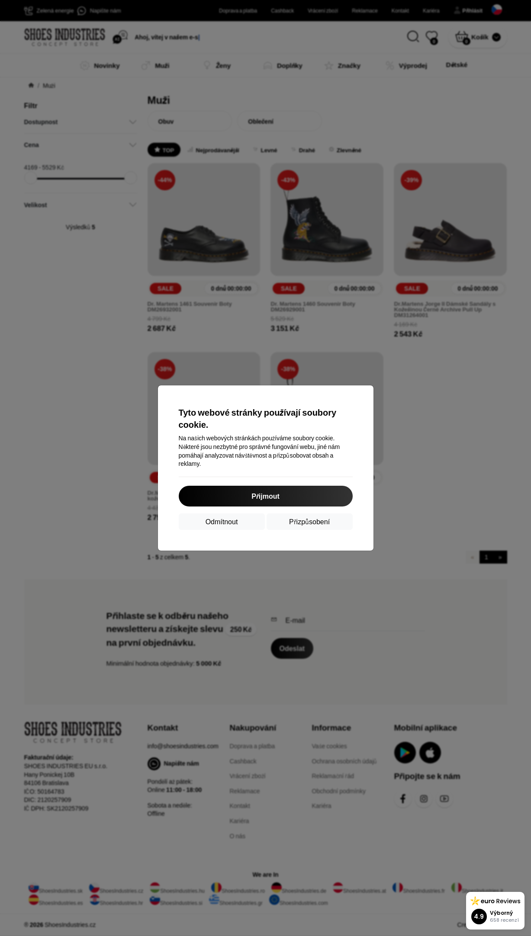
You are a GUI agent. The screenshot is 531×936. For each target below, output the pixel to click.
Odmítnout (222, 521)
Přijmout (265, 496)
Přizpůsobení (309, 521)
